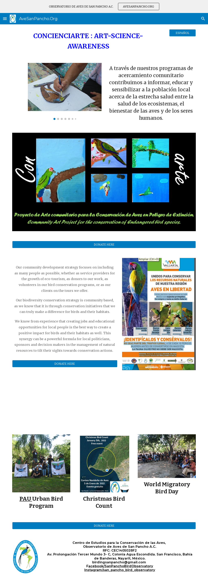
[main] (88, 41)
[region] (104, 6)
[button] (5, 18)
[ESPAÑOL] (182, 33)
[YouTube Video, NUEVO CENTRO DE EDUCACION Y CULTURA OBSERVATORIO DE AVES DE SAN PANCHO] (159, 400)
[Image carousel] (65, 91)
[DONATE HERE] (104, 244)
